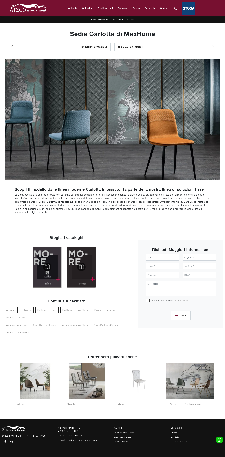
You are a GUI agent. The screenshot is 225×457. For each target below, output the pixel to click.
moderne (42, 310)
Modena (9, 317)
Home (93, 19)
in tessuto (27, 310)
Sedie (120, 19)
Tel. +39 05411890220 (70, 435)
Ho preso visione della (169, 300)
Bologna (111, 310)
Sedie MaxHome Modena (17, 332)
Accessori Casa (122, 436)
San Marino (83, 310)
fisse (54, 310)
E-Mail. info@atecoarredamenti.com (77, 440)
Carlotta (129, 19)
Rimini (22, 317)
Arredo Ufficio (122, 441)
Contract (123, 8)
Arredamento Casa (107, 19)
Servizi (174, 432)
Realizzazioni (105, 8)
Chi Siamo (176, 427)
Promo (136, 8)
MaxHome (67, 310)
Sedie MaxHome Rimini (16, 325)
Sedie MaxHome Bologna (106, 325)
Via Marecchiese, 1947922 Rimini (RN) (69, 429)
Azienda (73, 8)
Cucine (118, 427)
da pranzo (11, 310)
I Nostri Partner (179, 441)
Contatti (165, 8)
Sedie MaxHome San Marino (75, 325)
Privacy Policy (181, 300)
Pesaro (97, 310)
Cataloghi (150, 8)
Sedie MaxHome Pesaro (44, 325)
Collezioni (87, 8)
